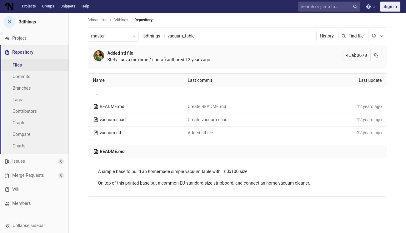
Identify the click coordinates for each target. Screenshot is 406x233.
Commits (21, 76)
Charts (19, 145)
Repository (143, 20)
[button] (34, 225)
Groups (48, 6)
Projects (29, 6)
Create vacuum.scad (207, 119)
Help (85, 6)
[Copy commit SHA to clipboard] (376, 55)
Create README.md (207, 106)
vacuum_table (181, 35)
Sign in (390, 6)
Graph (18, 122)
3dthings (151, 35)
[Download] (377, 36)
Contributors (25, 111)
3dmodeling (98, 20)
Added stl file (120, 53)
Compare (21, 134)
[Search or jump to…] (330, 7)
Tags (17, 99)
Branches (22, 88)
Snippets (67, 6)
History (327, 35)
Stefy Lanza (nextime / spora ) (137, 59)
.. (97, 93)
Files (17, 64)
